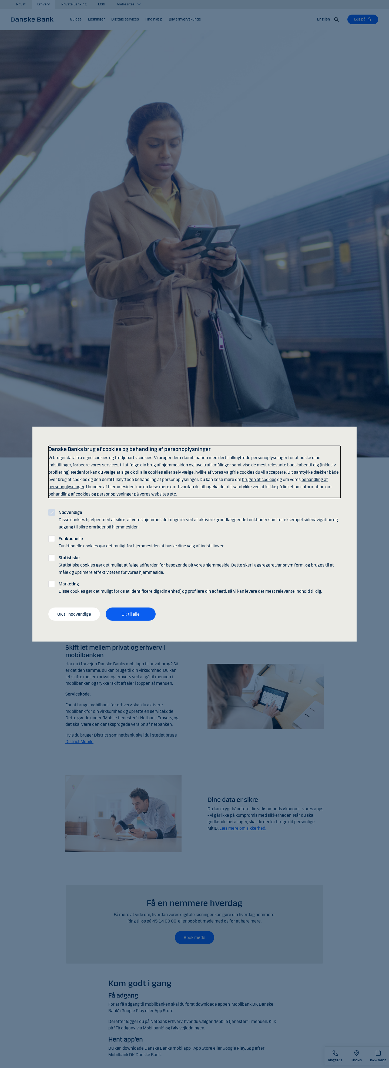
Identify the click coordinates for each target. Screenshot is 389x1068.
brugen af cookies (259, 479)
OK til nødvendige (74, 613)
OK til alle (131, 613)
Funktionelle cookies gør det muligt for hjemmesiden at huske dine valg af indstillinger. (141, 542)
